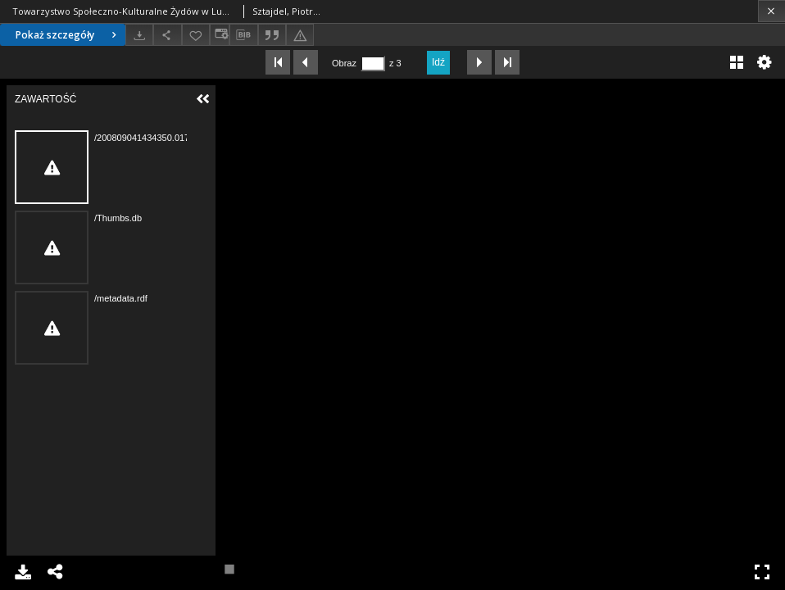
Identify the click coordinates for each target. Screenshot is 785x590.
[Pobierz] (139, 35)
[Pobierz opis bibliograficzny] (243, 35)
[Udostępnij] (167, 35)
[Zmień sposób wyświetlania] (219, 35)
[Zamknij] (771, 11)
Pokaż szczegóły (68, 35)
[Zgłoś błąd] (300, 35)
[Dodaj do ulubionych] (196, 35)
